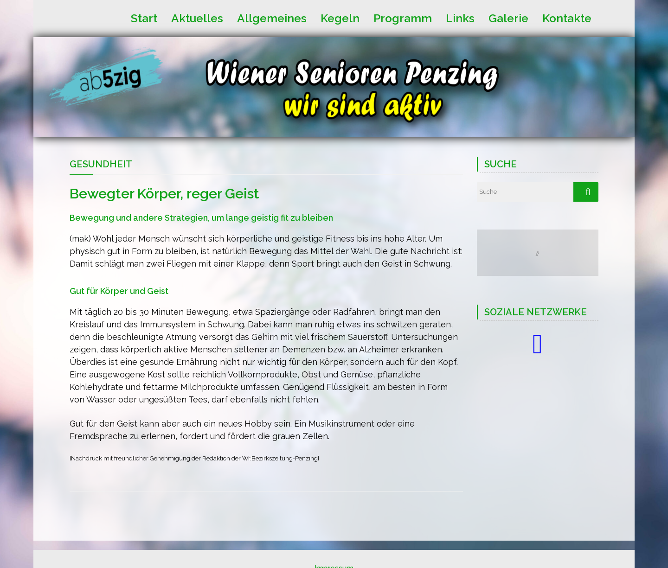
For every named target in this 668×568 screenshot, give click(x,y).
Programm (402, 17)
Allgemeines (272, 17)
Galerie (508, 17)
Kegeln (340, 17)
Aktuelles (197, 17)
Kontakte (566, 17)
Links (460, 17)
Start (144, 17)
